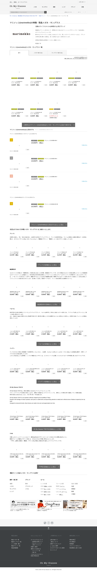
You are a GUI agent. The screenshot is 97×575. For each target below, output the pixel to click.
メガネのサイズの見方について (80, 57)
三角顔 (73, 494)
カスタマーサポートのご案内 (57, 547)
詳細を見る (84, 145)
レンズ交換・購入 (15, 543)
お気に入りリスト (70, 12)
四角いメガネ (46, 486)
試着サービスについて (55, 543)
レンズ (63, 7)
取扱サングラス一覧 (16, 541)
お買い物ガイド (82, 2)
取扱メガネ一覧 (15, 539)
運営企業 (72, 539)
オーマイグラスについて (37, 539)
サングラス (44, 7)
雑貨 (54, 7)
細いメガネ (45, 494)
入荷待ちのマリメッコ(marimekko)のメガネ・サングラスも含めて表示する (47, 125)
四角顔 (73, 489)
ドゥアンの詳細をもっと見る (47, 381)
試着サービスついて (36, 544)
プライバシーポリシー (75, 545)
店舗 (82, 7)
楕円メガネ (45, 492)
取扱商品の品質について (37, 541)
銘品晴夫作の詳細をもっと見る (47, 304)
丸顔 (72, 486)
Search (45, 12)
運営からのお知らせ (36, 548)
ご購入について (54, 541)
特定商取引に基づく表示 (76, 547)
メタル (27, 489)
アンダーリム (61, 492)
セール (42, 479)
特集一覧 (34, 552)
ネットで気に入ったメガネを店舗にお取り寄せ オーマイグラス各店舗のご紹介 (75, 509)
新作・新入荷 (13, 479)
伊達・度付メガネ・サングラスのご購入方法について (75, 58)
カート (82, 12)
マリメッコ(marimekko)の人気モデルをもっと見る (47, 224)
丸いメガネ (45, 489)
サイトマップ (53, 550)
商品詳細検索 (14, 547)
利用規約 (72, 543)
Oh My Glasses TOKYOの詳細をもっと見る (47, 429)
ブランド (73, 7)
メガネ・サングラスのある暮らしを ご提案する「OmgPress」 (49, 509)
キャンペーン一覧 (36, 550)
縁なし (59, 494)
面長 (72, 491)
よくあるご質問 (54, 545)
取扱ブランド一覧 (15, 545)
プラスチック (29, 486)
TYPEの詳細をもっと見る (47, 467)
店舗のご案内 (34, 546)
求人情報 (72, 541)
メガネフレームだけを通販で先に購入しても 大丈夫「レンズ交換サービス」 (23, 509)
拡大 (27, 84)
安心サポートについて (37, 543)
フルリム (60, 486)
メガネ (35, 7)
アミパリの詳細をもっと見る (47, 265)
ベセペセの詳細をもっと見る (47, 344)
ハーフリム (61, 489)
